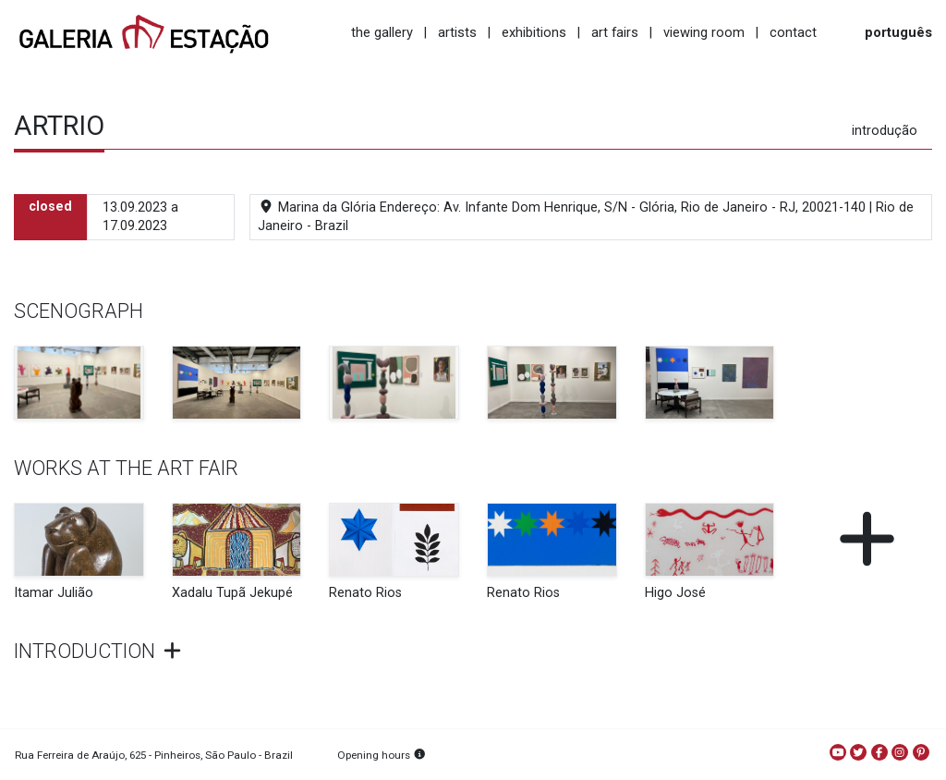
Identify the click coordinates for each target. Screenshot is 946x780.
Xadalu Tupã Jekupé (232, 593)
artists (457, 32)
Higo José (675, 593)
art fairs (614, 32)
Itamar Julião (53, 593)
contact (793, 32)
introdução (884, 131)
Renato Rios (365, 593)
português (898, 32)
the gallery (382, 32)
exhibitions (534, 32)
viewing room (704, 32)
